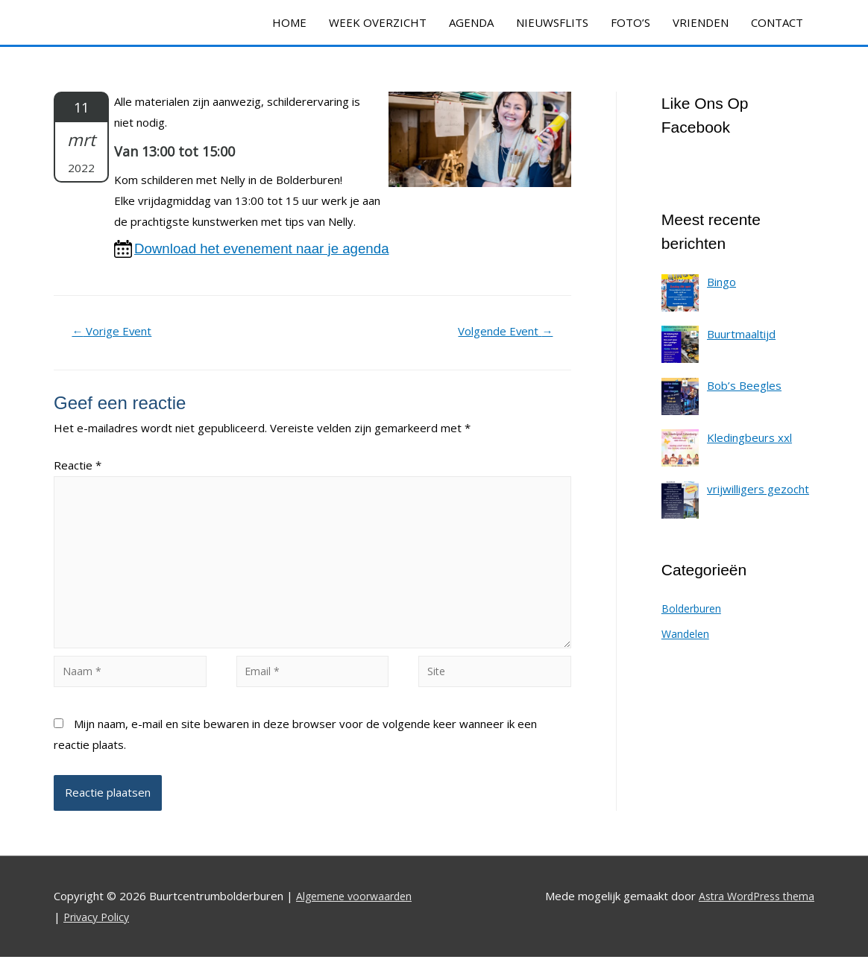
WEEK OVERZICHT (378, 22)
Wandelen (686, 633)
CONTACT (777, 22)
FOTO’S (630, 22)
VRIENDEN (701, 22)
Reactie (77, 467)
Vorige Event (116, 333)
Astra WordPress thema (751, 912)
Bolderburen (693, 608)
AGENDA (471, 22)
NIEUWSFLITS (552, 22)
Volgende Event (501, 333)
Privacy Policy (98, 933)
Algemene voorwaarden (357, 912)
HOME (289, 22)
